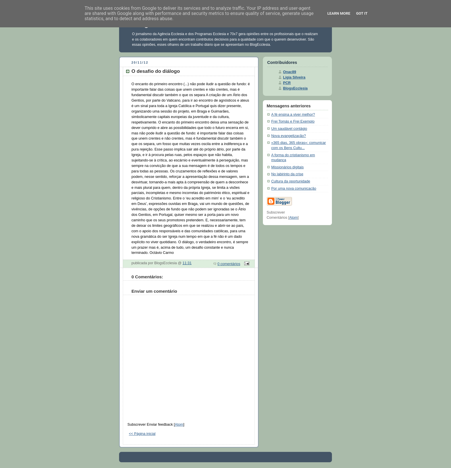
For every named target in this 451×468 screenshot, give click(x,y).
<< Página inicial (142, 434)
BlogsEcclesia (295, 88)
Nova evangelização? (288, 136)
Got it (362, 13)
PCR (287, 83)
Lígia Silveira (294, 77)
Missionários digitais (287, 167)
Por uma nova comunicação (293, 189)
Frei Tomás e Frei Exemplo (292, 121)
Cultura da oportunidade (290, 181)
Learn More (338, 13)
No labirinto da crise (287, 174)
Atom (179, 425)
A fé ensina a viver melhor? (293, 115)
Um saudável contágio (289, 129)
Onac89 (289, 72)
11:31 (187, 263)
